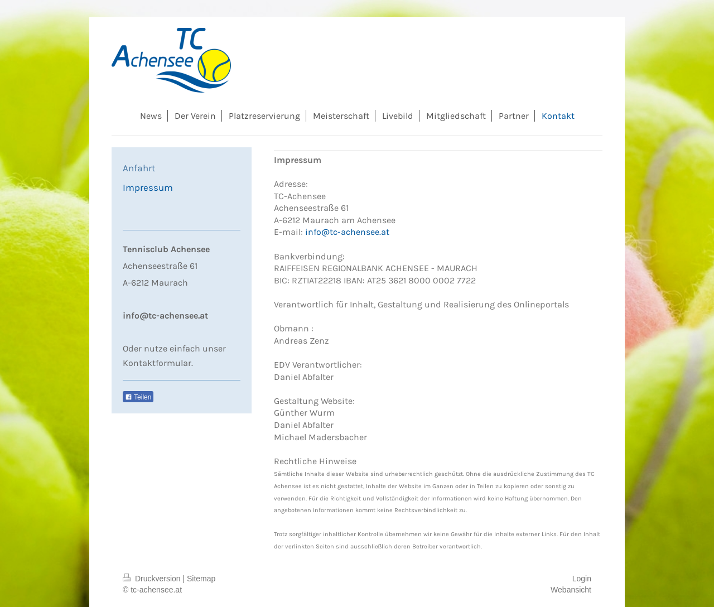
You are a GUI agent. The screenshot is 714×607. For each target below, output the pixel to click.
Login (581, 578)
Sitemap (201, 578)
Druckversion (152, 578)
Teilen (138, 397)
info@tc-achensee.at (347, 232)
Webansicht (571, 589)
